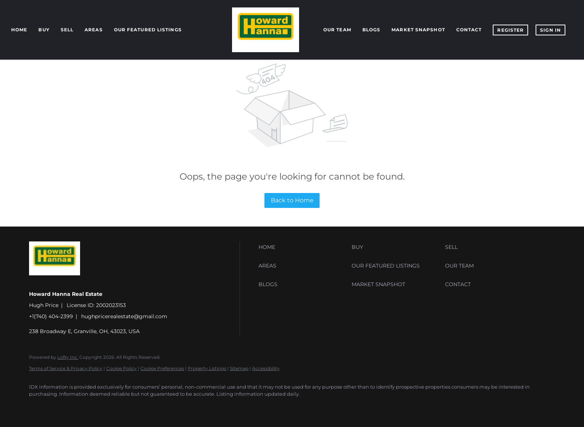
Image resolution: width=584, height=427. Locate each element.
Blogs (371, 29)
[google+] (146, 407)
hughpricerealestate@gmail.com (124, 316)
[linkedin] (60, 407)
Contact (469, 29)
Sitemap (239, 368)
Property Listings (207, 368)
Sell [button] (67, 29)
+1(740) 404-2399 (51, 316)
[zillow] (81, 407)
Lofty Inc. (67, 357)
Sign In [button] (550, 30)
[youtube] (124, 407)
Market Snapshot (418, 29)
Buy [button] (43, 29)
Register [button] (510, 30)
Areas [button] (94, 29)
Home (19, 29)
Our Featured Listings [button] (148, 29)
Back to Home (292, 200)
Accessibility (266, 368)
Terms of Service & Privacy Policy (65, 368)
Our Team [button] (337, 29)
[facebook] (38, 407)
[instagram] (103, 407)
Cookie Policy (121, 368)
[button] (303, 247)
